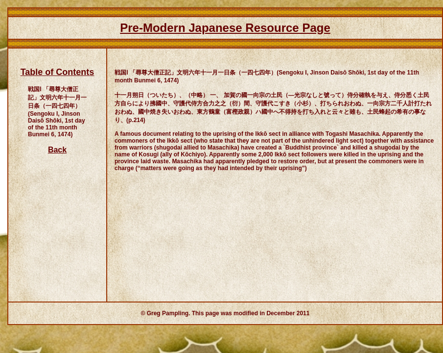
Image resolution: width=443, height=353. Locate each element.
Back (57, 150)
